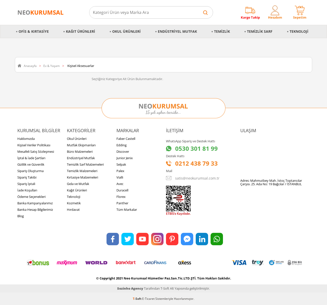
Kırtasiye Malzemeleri (82, 177)
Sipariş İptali (26, 184)
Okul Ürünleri (126, 31)
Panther (122, 203)
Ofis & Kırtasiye (34, 31)
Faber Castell (125, 139)
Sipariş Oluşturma (30, 171)
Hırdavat (73, 210)
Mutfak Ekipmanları (81, 145)
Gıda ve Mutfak (78, 184)
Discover (122, 151)
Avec (119, 184)
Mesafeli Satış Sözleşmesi (35, 151)
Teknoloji (299, 31)
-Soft (137, 299)
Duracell (122, 190)
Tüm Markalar (126, 210)
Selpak (121, 164)
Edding (121, 145)
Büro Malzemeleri (80, 151)
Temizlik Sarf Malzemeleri (85, 164)
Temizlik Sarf (259, 31)
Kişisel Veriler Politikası (33, 145)
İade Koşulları (27, 190)
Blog (20, 216)
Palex (120, 171)
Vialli (119, 177)
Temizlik (222, 31)
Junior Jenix (124, 158)
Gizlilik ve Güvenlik (30, 164)
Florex (121, 197)
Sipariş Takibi (26, 177)
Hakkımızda (26, 139)
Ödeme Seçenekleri (31, 197)
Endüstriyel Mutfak (177, 31)
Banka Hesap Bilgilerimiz (35, 210)
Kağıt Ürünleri (80, 31)
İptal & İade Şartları (31, 158)
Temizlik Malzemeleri (82, 171)
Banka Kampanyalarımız (35, 203)
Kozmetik (74, 203)
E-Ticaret (148, 299)
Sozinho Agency (130, 288)
